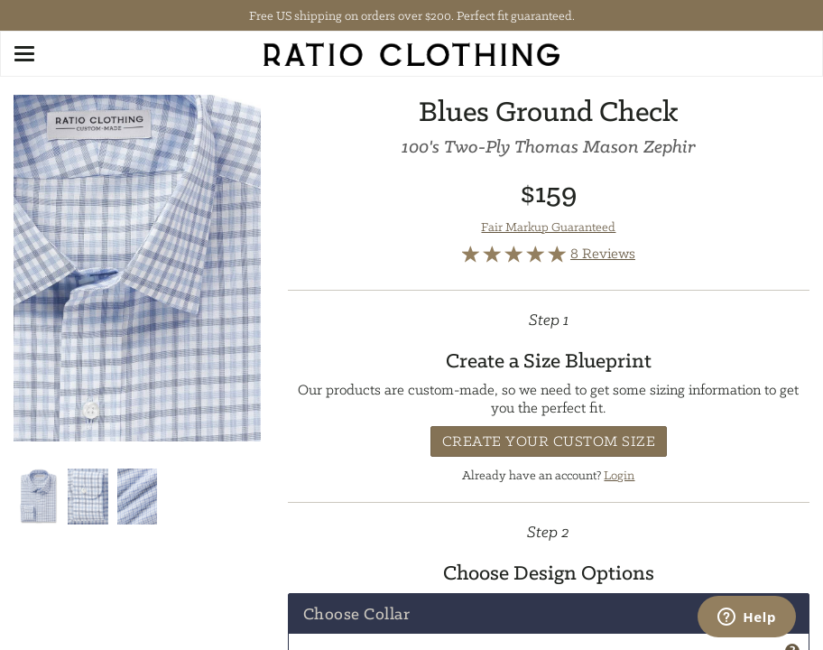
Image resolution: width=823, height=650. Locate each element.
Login (619, 475)
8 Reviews (602, 253)
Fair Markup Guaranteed (548, 226)
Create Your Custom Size (549, 441)
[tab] (549, 614)
